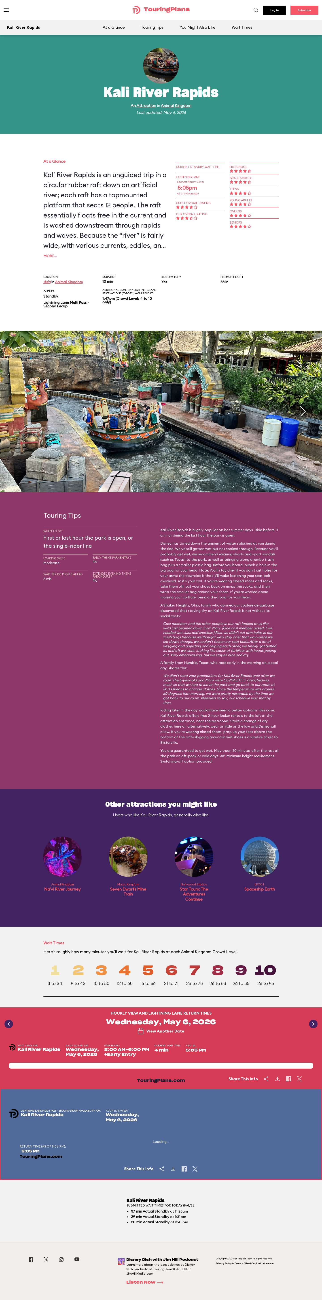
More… (50, 256)
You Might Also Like (198, 27)
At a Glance (114, 27)
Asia (47, 282)
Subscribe (304, 10)
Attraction (146, 105)
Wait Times (242, 27)
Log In (274, 10)
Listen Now (146, 1282)
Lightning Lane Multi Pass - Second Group (66, 304)
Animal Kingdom (176, 105)
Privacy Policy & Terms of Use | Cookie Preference (245, 1263)
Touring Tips (152, 27)
